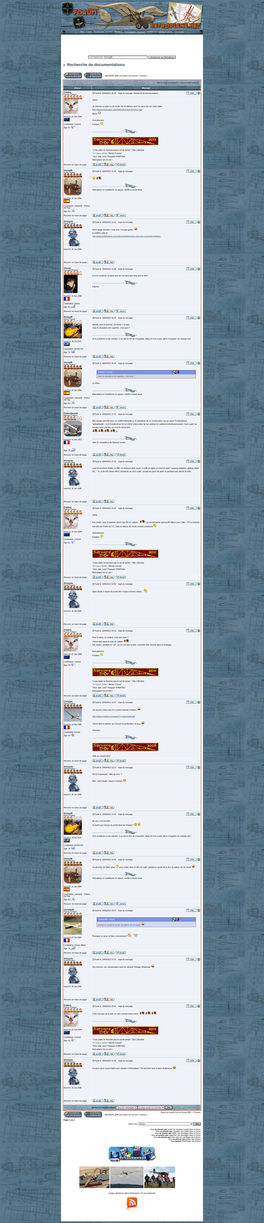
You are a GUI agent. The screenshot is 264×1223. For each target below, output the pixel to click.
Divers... (144, 76)
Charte (89, 32)
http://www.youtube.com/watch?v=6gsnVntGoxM (113, 716)
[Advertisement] (132, 44)
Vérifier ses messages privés (160, 32)
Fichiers (109, 32)
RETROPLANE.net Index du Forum (121, 76)
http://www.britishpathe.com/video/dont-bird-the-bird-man (117, 109)
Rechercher (99, 32)
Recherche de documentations (94, 64)
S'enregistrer (130, 32)
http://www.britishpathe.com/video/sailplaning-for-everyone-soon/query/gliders (126, 236)
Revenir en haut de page (75, 165)
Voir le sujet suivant (189, 83)
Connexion (179, 32)
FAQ (82, 32)
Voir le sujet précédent (167, 83)
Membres (118, 32)
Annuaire (141, 32)
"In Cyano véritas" (100, 153)
